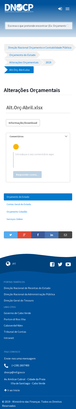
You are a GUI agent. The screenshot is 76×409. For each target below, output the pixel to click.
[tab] (38, 136)
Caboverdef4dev (13, 325)
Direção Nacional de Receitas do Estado (27, 288)
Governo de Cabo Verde (17, 313)
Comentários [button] (38, 136)
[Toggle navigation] (38, 8)
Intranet (9, 338)
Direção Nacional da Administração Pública (29, 294)
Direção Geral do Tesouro (19, 300)
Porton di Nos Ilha (15, 319)
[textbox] (38, 160)
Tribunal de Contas (15, 331)
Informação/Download (23, 122)
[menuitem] (38, 196)
